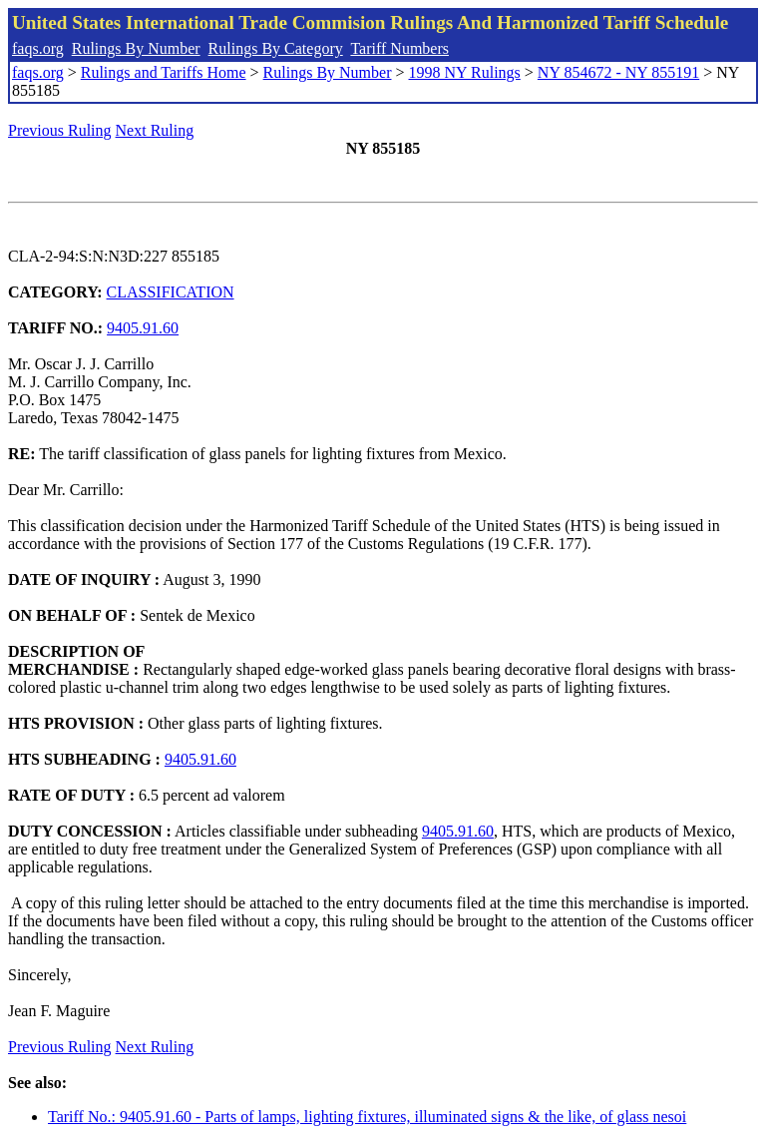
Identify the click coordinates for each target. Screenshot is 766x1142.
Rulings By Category (275, 48)
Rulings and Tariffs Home (163, 72)
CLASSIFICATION (170, 292)
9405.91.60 (143, 327)
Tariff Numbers (399, 48)
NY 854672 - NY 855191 (618, 72)
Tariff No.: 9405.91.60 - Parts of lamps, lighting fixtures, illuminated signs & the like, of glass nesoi (367, 1116)
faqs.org (38, 48)
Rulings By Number (136, 48)
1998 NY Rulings (465, 72)
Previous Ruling (60, 130)
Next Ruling (155, 130)
